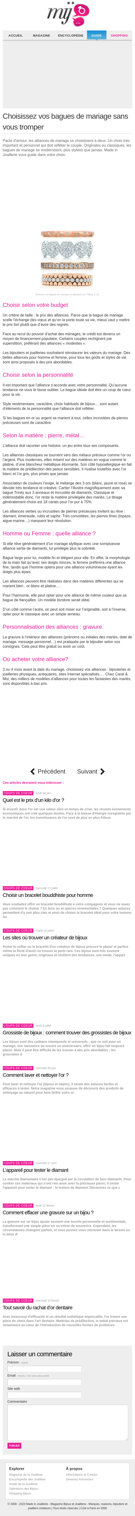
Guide (96, 35)
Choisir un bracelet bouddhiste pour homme (48, 895)
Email (28, 1375)
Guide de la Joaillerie (23, 1484)
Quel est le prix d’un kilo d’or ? (33, 800)
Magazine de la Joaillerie (26, 1474)
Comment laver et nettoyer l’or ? (36, 1075)
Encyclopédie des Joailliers (27, 1479)
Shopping (119, 35)
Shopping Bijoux (20, 1493)
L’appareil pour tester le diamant (35, 1170)
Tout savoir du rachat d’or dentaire (38, 1307)
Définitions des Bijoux (23, 1488)
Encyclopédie (71, 35)
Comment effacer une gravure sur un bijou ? (48, 1212)
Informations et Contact (81, 1474)
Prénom (17, 1362)
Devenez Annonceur (79, 1479)
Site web (13, 1388)
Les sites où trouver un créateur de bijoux (45, 938)
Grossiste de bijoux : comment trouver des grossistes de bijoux (67, 1033)
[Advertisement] (68, 75)
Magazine (41, 35)
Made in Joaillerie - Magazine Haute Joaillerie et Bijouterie (67, 14)
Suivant (87, 771)
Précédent (52, 771)
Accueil (15, 35)
